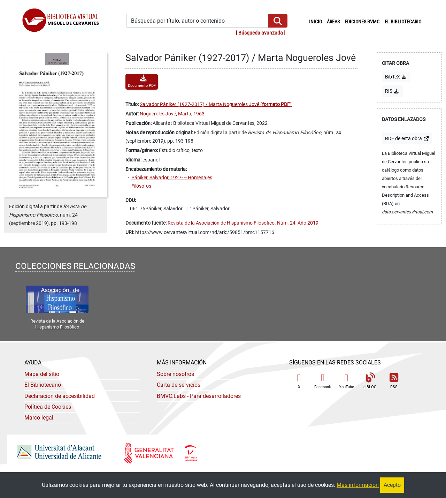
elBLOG (370, 381)
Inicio (316, 21)
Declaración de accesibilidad (59, 396)
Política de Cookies (47, 406)
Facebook (322, 381)
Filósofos (141, 186)
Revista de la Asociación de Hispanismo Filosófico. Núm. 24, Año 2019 (243, 223)
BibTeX (396, 77)
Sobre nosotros (175, 374)
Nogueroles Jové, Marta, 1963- (173, 114)
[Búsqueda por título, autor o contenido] (197, 21)
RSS (393, 381)
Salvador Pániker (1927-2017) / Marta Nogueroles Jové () (216, 104)
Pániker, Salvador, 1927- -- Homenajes (171, 178)
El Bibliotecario (42, 385)
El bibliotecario (403, 22)
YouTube (346, 381)
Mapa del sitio (41, 374)
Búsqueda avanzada (260, 33)
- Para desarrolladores (199, 396)
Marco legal (38, 417)
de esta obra (407, 139)
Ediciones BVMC (362, 22)
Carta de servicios (178, 385)
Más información (358, 485)
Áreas (333, 22)
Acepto (392, 485)
